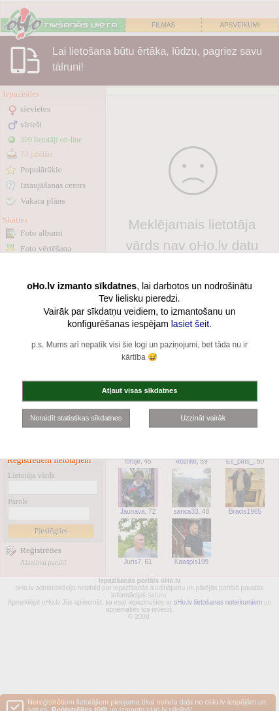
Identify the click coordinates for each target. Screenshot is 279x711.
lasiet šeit (190, 324)
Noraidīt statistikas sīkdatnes (76, 417)
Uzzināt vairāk (202, 417)
